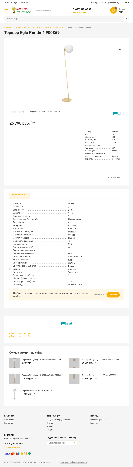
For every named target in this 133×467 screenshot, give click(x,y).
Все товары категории (20, 333)
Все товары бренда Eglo (21, 336)
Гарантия (94, 423)
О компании (9, 420)
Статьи (50, 423)
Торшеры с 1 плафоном (53, 27)
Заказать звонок (79, 12)
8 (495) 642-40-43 (82, 9)
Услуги (50, 429)
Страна (16, 269)
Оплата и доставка (98, 420)
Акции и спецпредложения (58, 420)
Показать (113, 295)
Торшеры (36, 27)
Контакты (8, 423)
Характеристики (19, 195)
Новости (51, 426)
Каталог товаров (22, 27)
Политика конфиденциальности (73, 462)
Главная (7, 27)
